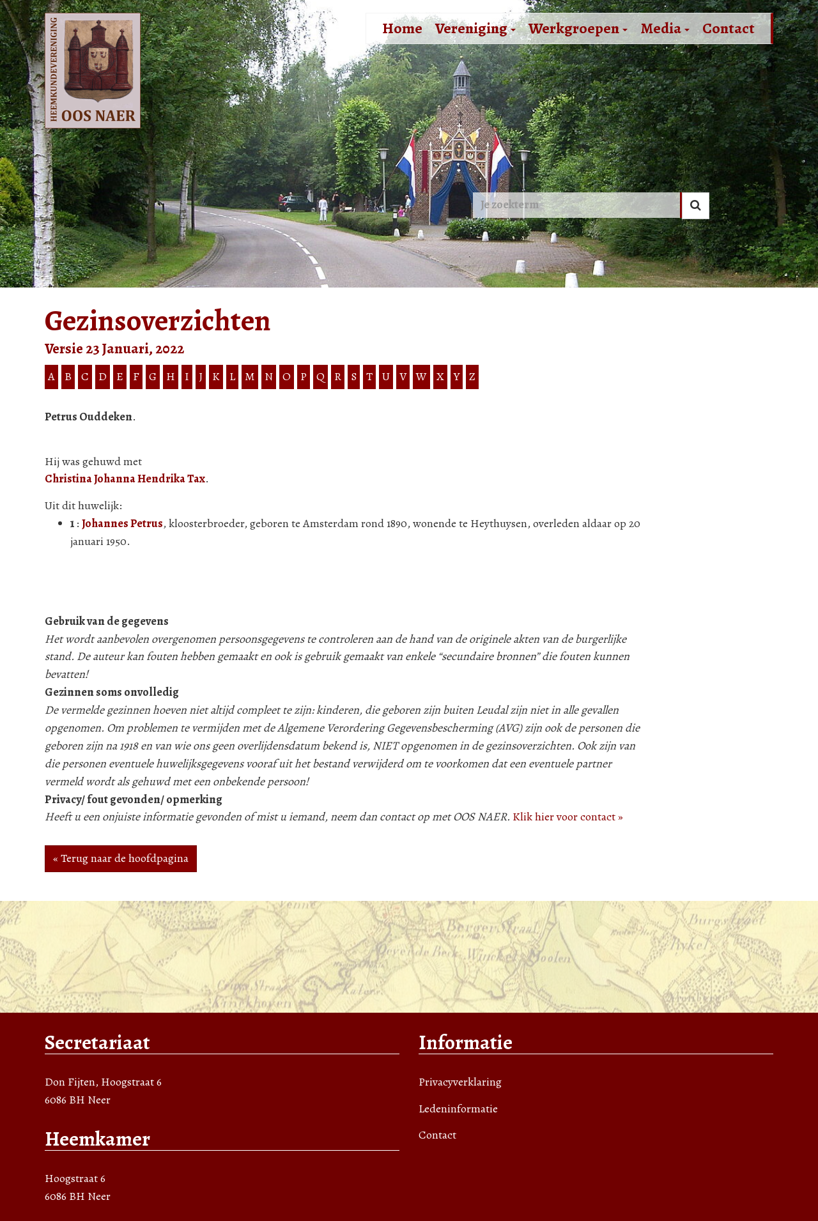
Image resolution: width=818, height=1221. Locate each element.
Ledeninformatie (458, 1108)
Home (402, 28)
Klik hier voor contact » (568, 816)
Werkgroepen (578, 28)
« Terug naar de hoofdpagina (121, 858)
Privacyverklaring (460, 1081)
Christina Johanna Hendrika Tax (125, 478)
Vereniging (475, 28)
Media (665, 28)
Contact (728, 28)
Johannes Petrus (122, 523)
